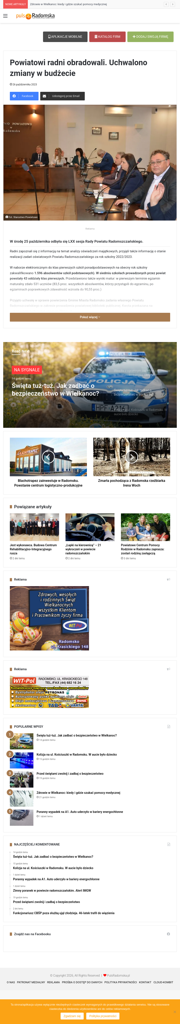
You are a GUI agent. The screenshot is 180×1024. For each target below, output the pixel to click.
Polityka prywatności (102, 1016)
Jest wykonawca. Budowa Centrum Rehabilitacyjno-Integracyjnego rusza (33, 583)
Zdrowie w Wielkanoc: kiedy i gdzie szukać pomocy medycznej (68, 4)
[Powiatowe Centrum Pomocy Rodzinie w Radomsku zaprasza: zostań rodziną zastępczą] (145, 561)
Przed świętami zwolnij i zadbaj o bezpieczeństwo (70, 807)
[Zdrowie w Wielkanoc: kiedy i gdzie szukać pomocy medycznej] (21, 832)
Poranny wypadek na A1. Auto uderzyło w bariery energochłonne (80, 845)
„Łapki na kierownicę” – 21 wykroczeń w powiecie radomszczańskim (83, 583)
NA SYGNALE (27, 403)
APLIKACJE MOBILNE (65, 37)
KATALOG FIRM (107, 37)
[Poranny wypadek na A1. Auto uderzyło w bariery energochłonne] (21, 852)
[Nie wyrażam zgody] (175, 1012)
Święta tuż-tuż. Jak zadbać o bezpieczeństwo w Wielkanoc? (55, 423)
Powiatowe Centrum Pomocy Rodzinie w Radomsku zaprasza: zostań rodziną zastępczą (142, 583)
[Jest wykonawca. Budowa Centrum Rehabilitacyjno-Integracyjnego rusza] (34, 561)
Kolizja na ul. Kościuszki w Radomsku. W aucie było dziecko (77, 788)
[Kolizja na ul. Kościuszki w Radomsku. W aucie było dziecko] (21, 794)
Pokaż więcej (90, 351)
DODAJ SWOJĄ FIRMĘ (150, 37)
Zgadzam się (72, 1016)
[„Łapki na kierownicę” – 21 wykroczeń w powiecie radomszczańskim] (90, 561)
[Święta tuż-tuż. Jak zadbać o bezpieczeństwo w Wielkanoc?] (21, 775)
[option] (90, 419)
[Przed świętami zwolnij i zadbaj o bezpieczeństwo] (21, 813)
